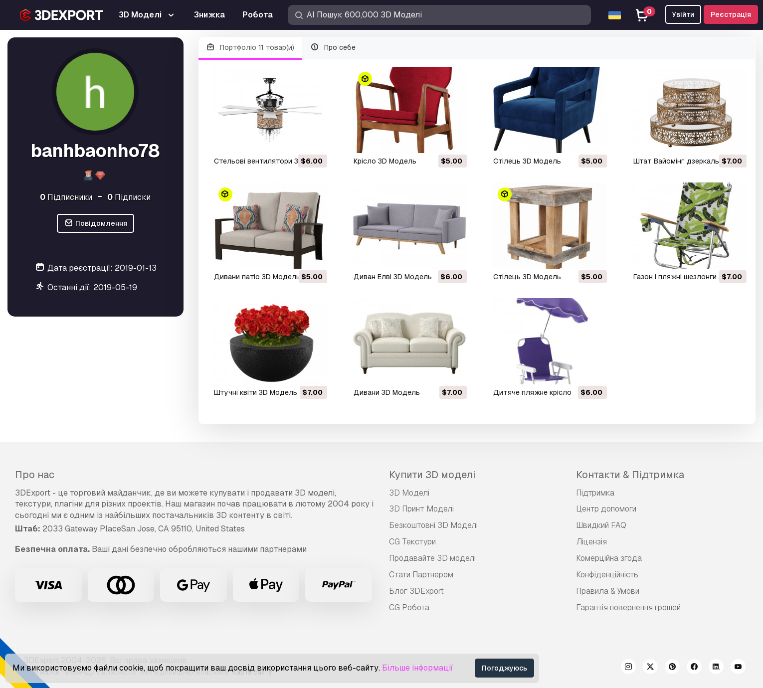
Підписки (129, 197)
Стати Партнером (421, 574)
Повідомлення (95, 223)
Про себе (333, 47)
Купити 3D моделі (432, 474)
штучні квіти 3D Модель (255, 392)
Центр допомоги (606, 509)
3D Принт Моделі (421, 509)
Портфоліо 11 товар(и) (250, 47)
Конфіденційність (607, 574)
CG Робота (409, 607)
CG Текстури (412, 541)
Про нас (34, 474)
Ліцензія (591, 541)
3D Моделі (409, 493)
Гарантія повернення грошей (628, 607)
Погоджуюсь (504, 668)
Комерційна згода (609, 558)
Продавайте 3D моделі (432, 558)
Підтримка (595, 493)
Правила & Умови (607, 591)
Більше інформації (417, 668)
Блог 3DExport (416, 591)
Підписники (66, 197)
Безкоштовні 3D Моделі (433, 525)
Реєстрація (731, 14)
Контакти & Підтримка (630, 474)
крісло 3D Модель (385, 161)
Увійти (683, 14)
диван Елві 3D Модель (393, 276)
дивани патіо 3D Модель (257, 276)
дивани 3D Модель (387, 392)
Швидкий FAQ (601, 525)
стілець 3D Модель (527, 161)
